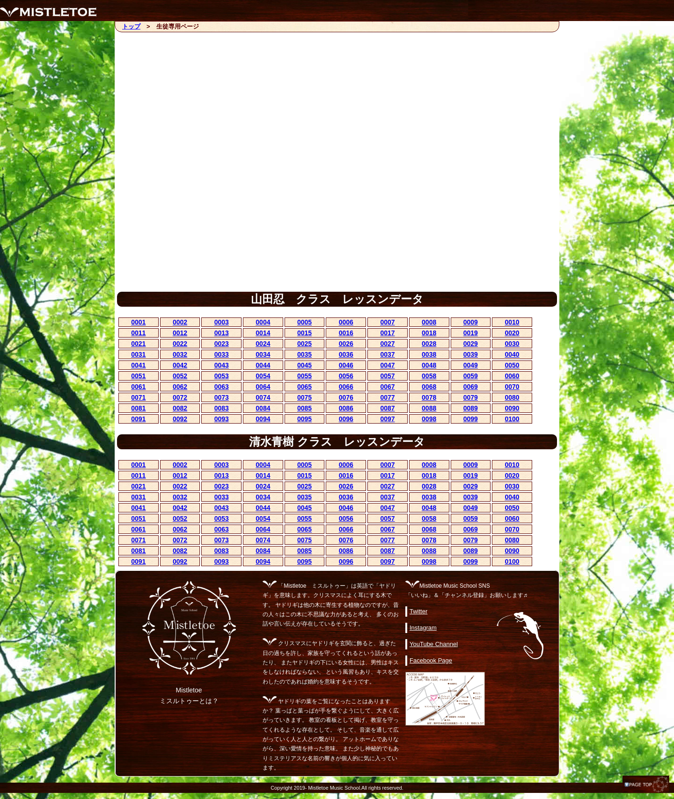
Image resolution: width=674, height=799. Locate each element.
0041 (138, 365)
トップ (131, 26)
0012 (180, 333)
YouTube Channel (434, 644)
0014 (263, 333)
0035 (304, 354)
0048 (429, 365)
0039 (470, 354)
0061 (138, 386)
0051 (138, 376)
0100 (512, 419)
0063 (221, 386)
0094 (263, 419)
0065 (304, 386)
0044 (263, 365)
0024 (263, 343)
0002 (180, 322)
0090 (512, 408)
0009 (470, 322)
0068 (429, 386)
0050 (512, 365)
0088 (429, 408)
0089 (470, 408)
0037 (387, 354)
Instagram (423, 627)
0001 (138, 322)
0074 (263, 397)
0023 (221, 343)
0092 (180, 419)
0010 (512, 322)
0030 (512, 343)
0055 (304, 376)
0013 (221, 333)
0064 (263, 386)
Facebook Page (431, 660)
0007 (387, 322)
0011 (138, 333)
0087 (387, 408)
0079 (470, 397)
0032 (180, 354)
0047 (387, 365)
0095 (304, 419)
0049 (470, 365)
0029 (470, 343)
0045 (304, 365)
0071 (138, 397)
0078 (429, 397)
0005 (304, 322)
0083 (221, 408)
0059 (470, 376)
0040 (512, 354)
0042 (180, 365)
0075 (304, 397)
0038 (429, 354)
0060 (512, 376)
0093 (221, 419)
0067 (387, 386)
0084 (263, 408)
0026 (346, 343)
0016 (346, 333)
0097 (387, 419)
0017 (387, 333)
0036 (346, 354)
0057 (387, 376)
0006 (346, 322)
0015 (304, 333)
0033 (221, 354)
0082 (180, 408)
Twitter (418, 611)
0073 (221, 397)
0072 (180, 397)
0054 (263, 376)
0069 (470, 386)
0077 (387, 397)
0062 (180, 386)
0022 (180, 343)
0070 (512, 386)
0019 (470, 333)
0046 (346, 365)
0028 (429, 343)
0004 (263, 322)
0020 (512, 333)
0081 (138, 408)
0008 (429, 322)
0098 (429, 419)
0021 (138, 343)
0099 (470, 419)
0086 (346, 408)
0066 (346, 386)
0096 (346, 419)
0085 (304, 408)
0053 (221, 376)
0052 (180, 376)
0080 (512, 397)
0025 (304, 343)
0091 (138, 419)
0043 (221, 365)
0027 (387, 343)
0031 (138, 354)
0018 (429, 333)
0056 (346, 376)
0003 (221, 322)
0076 (346, 397)
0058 (429, 376)
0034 (263, 354)
